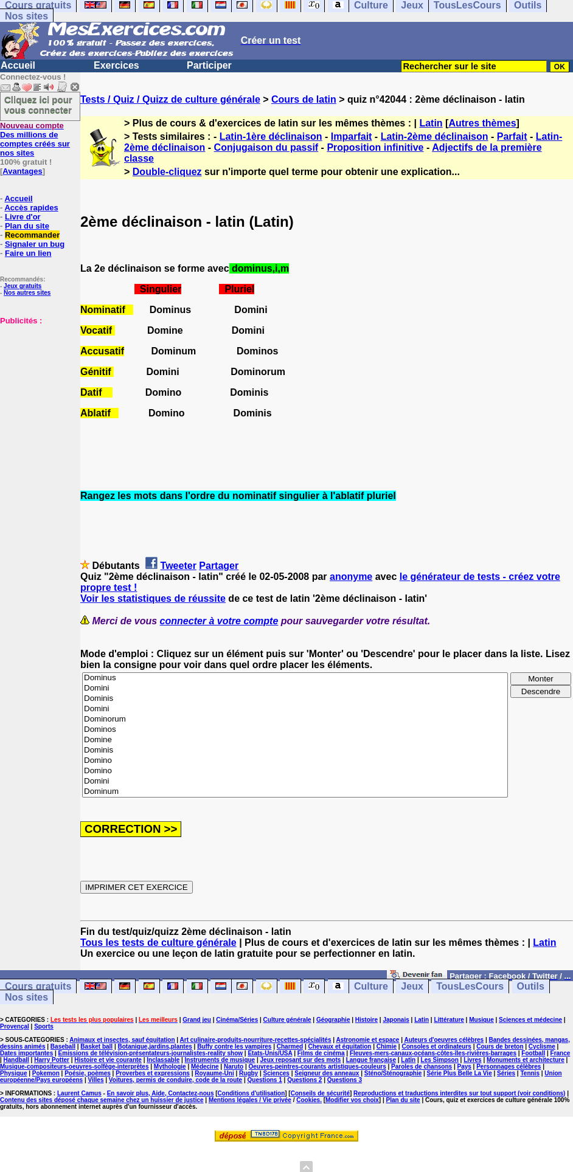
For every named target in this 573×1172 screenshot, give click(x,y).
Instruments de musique (220, 1060)
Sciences (276, 1073)
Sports (44, 1026)
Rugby (248, 1073)
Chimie (387, 1046)
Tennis (529, 1073)
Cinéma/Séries (237, 1019)
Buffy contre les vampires (234, 1046)
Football (533, 1053)
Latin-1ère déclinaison (271, 136)
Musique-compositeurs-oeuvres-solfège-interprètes (74, 1066)
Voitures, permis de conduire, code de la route (175, 1080)
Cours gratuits (38, 986)
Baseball (62, 1046)
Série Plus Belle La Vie (459, 1073)
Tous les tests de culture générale (158, 942)
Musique (481, 1019)
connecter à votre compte (219, 621)
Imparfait (351, 136)
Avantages (22, 171)
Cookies (308, 1100)
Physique (13, 1073)
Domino (295, 761)
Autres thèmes (482, 123)
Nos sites (26, 16)
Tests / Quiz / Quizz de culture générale (170, 99)
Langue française (371, 1060)
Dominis (295, 699)
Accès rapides (31, 207)
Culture (371, 986)
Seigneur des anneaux (326, 1073)
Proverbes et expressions (153, 1073)
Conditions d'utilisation (251, 1093)
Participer (209, 65)
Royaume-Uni (214, 1073)
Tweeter (178, 565)
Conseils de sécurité (320, 1093)
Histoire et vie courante (108, 1060)
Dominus (295, 678)
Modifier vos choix (352, 1100)
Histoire (366, 1019)
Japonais (396, 1019)
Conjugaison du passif (266, 147)
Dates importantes (26, 1053)
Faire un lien (28, 253)
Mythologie (170, 1066)
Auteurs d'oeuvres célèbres (444, 1039)
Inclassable (163, 1060)
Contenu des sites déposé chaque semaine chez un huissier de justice (102, 1100)
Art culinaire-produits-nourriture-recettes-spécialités (256, 1039)
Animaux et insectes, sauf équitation (122, 1039)
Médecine (205, 1066)
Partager (218, 565)
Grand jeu (196, 1019)
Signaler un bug (34, 244)
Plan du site (27, 225)
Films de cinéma (321, 1053)
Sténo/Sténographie (393, 1073)
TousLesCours (470, 986)
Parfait (512, 136)
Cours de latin (303, 99)
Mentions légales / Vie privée (250, 1100)
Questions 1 (265, 1080)
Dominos (295, 730)
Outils (530, 986)
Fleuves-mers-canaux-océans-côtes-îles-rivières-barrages (433, 1053)
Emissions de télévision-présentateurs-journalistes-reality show (150, 1053)
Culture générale (287, 1019)
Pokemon (46, 1073)
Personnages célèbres (508, 1066)
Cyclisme (542, 1046)
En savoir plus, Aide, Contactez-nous (160, 1093)
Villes (96, 1080)
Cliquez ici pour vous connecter (38, 104)
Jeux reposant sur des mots (300, 1060)
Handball (16, 1060)
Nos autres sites (27, 292)
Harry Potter (51, 1060)
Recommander (32, 235)
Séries (506, 1073)
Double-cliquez (167, 172)
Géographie (333, 1019)
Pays (464, 1066)
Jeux (412, 986)
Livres (472, 1060)
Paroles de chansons (421, 1066)
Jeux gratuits (22, 286)
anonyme (351, 576)
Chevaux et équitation (339, 1046)
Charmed (290, 1046)
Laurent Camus (79, 1093)
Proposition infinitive (375, 147)
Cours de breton (499, 1046)
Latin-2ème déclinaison (434, 136)
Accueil (18, 65)
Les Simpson (440, 1060)
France (560, 1053)
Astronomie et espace (367, 1039)
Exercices (116, 65)
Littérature (449, 1019)
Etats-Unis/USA (270, 1053)
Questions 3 (344, 1080)
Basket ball (96, 1046)
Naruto (233, 1066)
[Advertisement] (36, 386)
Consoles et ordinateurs (436, 1046)
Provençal (14, 1026)
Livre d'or (23, 216)
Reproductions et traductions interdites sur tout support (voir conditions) (459, 1093)
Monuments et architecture (525, 1060)
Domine (295, 740)
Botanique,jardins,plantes (155, 1046)
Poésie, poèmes (87, 1073)
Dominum (295, 792)
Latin (430, 123)
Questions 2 (304, 1080)
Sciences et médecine (530, 1019)
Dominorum (295, 719)
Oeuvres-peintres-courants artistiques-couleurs (317, 1066)
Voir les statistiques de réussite (153, 598)
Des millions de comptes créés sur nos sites (35, 139)
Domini (295, 688)
